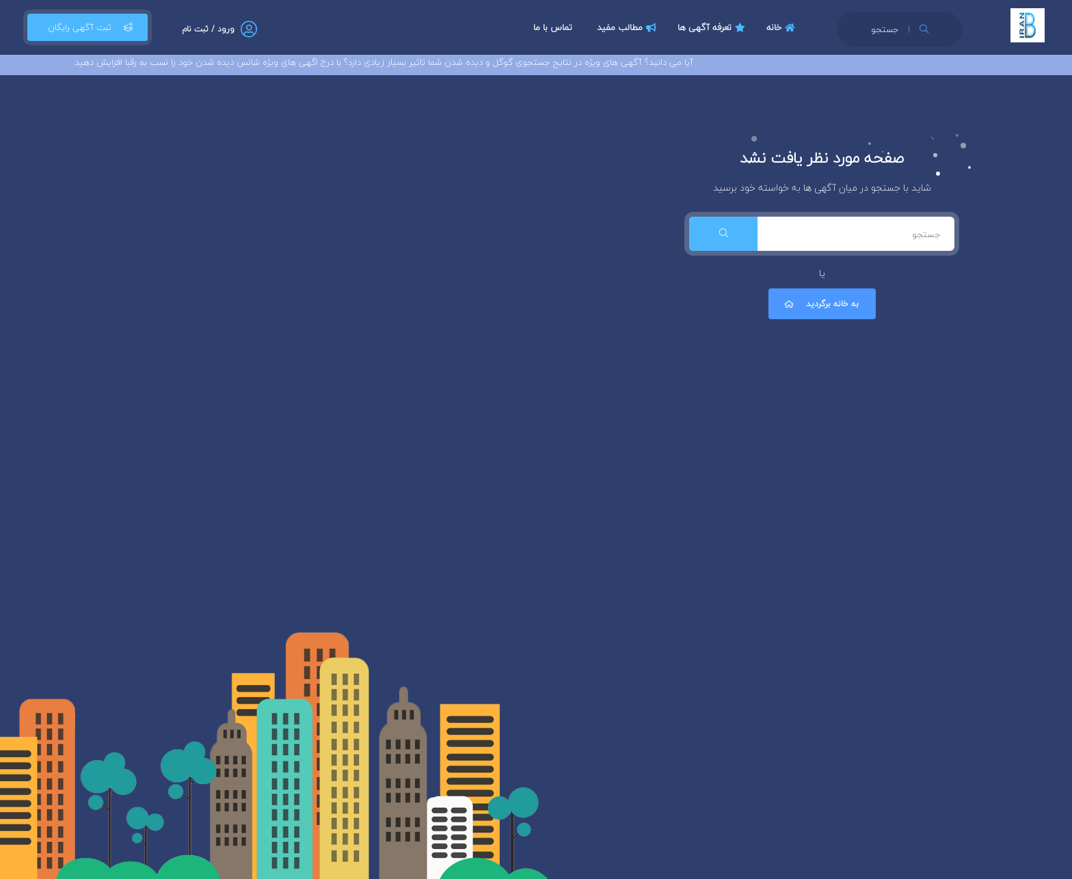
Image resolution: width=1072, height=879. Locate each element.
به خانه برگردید (820, 304)
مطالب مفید (628, 27)
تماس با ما (552, 27)
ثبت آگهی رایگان (87, 27)
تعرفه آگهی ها (713, 27)
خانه (782, 27)
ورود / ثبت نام (208, 29)
